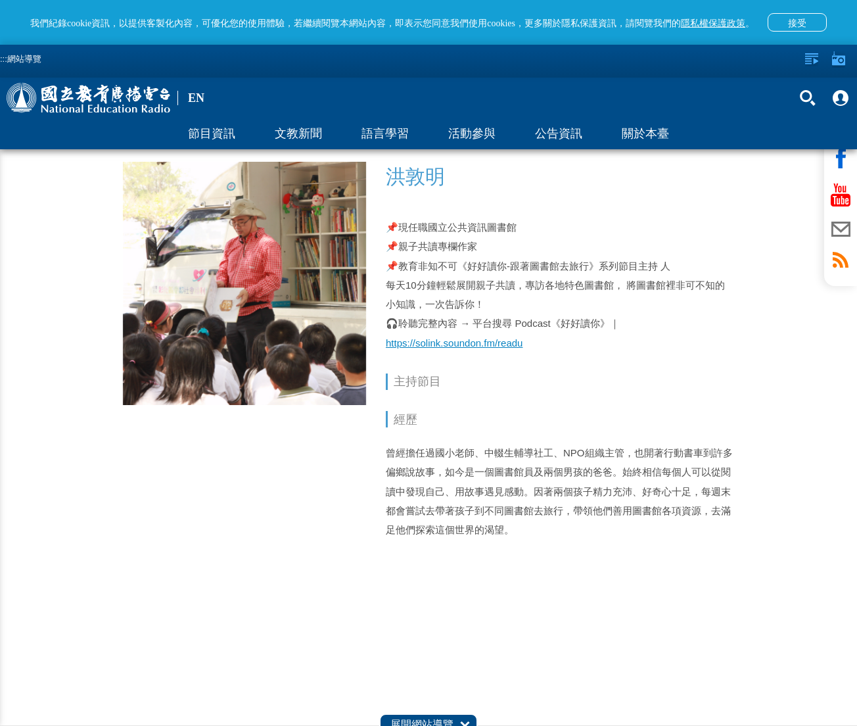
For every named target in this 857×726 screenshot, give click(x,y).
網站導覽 (24, 59)
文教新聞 (298, 133)
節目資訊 (211, 133)
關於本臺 (645, 133)
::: (3, 59)
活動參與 (472, 133)
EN (196, 98)
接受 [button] (797, 23)
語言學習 (385, 133)
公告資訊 (558, 133)
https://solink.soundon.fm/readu (454, 343)
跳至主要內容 (0, 0)
